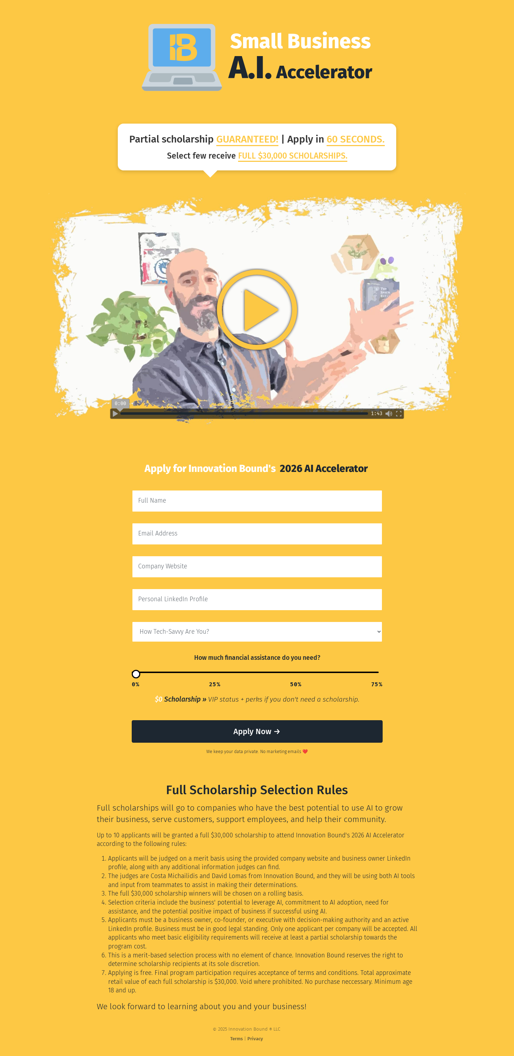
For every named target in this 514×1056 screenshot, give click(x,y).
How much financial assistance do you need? (257, 658)
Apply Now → (257, 731)
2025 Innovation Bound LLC (240, 1029)
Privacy (249, 1038)
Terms (230, 1038)
